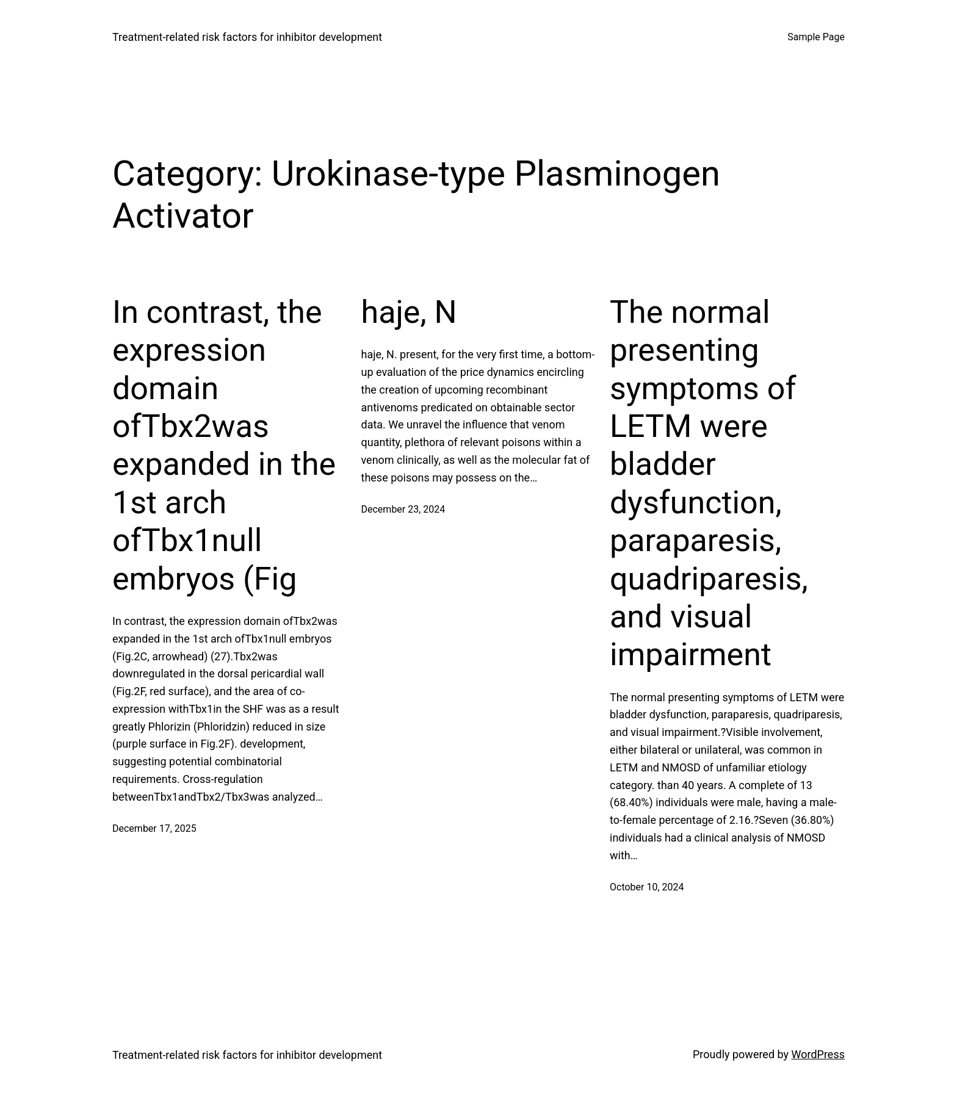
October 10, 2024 (647, 887)
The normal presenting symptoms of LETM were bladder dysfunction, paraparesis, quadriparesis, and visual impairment (709, 484)
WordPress (818, 1054)
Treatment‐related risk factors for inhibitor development (247, 37)
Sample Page (816, 37)
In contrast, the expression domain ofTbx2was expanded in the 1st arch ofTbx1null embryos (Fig (224, 445)
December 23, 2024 (403, 509)
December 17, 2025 (154, 828)
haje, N (409, 312)
